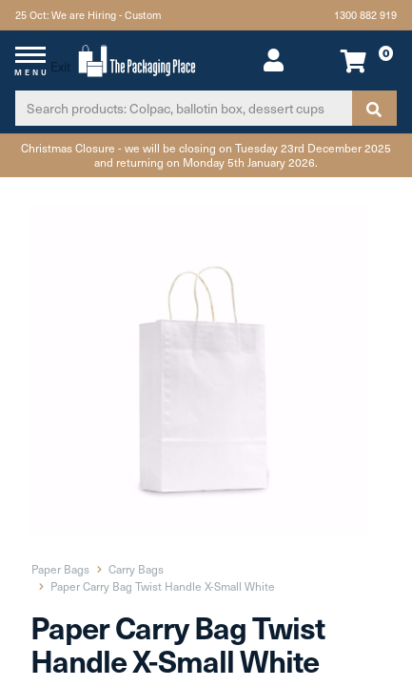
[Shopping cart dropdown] (362, 60)
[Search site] (374, 108)
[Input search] (183, 108)
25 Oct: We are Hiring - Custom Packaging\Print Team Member (90, 18)
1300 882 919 (365, 15)
